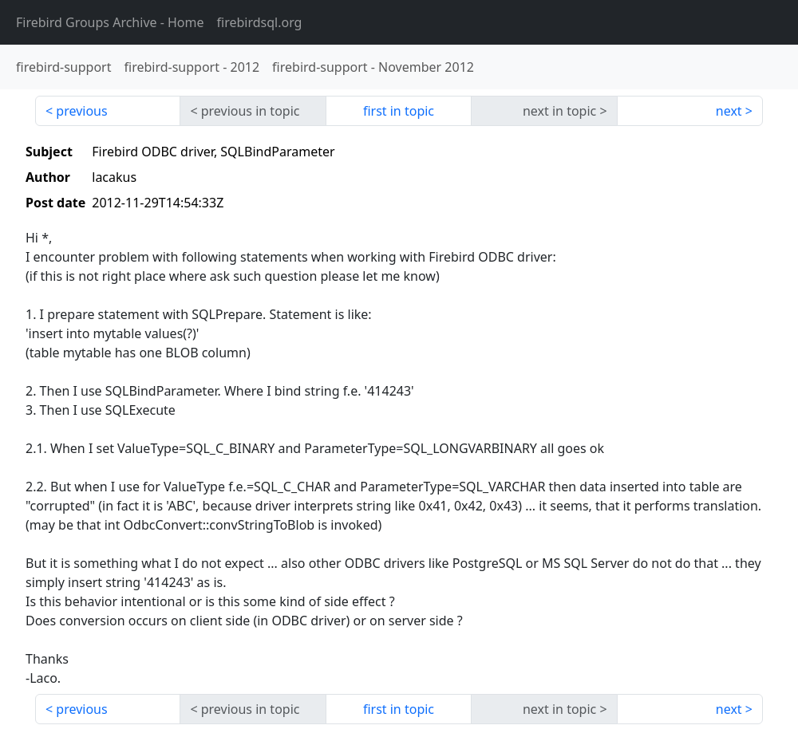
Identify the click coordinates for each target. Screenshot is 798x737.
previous (81, 111)
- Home (110, 22)
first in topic (398, 111)
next (729, 111)
